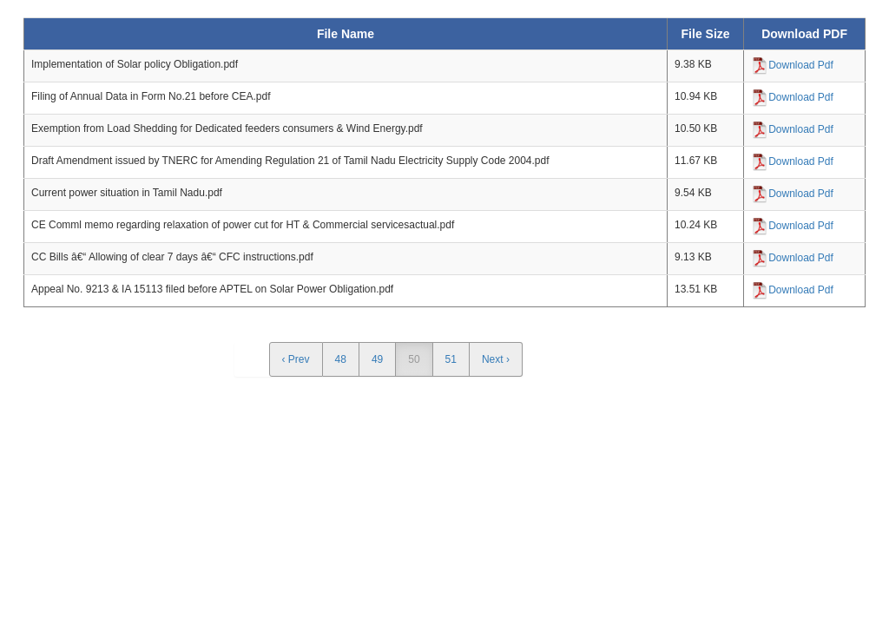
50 (413, 359)
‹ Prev (296, 359)
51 (451, 359)
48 (340, 359)
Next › (496, 359)
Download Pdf (800, 65)
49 (377, 359)
